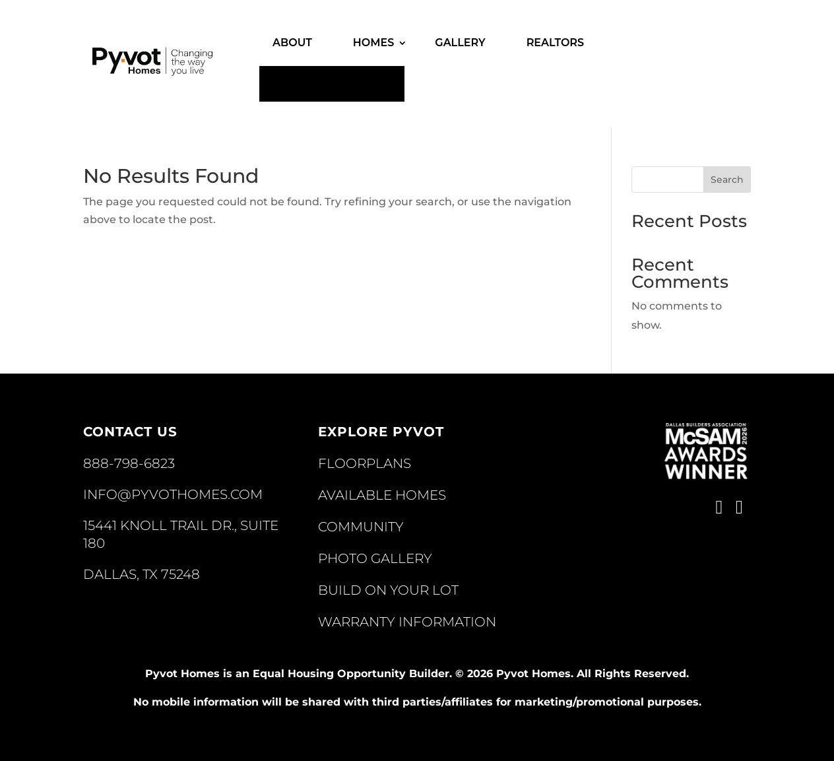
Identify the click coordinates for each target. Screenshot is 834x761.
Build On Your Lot (388, 590)
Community (361, 527)
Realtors (556, 42)
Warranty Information (407, 622)
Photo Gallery (375, 558)
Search (727, 179)
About (292, 42)
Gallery (460, 42)
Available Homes (382, 495)
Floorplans (364, 463)
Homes (374, 42)
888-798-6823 (129, 463)
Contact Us (332, 83)
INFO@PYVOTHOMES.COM (173, 494)
